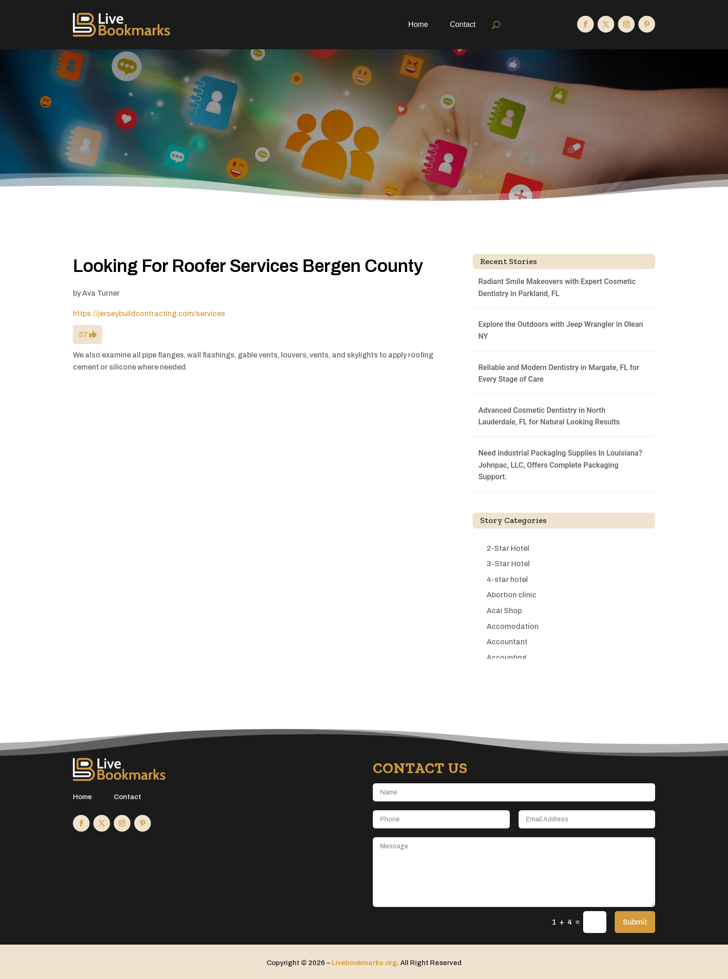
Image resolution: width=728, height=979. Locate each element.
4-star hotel (507, 579)
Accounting (506, 657)
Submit (635, 922)
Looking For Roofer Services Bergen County (248, 266)
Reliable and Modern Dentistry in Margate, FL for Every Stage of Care (558, 373)
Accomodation (513, 626)
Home (418, 24)
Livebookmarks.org (364, 962)
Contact (462, 24)
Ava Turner (101, 293)
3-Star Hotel (508, 564)
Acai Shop (504, 611)
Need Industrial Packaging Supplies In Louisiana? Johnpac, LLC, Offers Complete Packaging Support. (560, 465)
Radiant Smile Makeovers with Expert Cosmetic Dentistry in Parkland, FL (557, 287)
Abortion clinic (511, 595)
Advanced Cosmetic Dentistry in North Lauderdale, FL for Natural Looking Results (549, 416)
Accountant (507, 642)
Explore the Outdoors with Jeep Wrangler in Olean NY (560, 330)
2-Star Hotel (508, 548)
